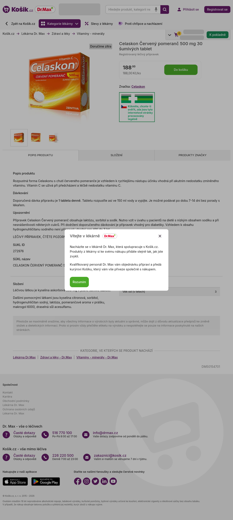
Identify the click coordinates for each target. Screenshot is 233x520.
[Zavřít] (160, 236)
